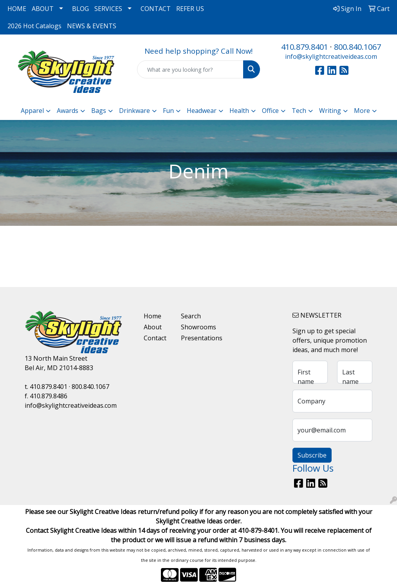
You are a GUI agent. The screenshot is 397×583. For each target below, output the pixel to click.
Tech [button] (299, 110)
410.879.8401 (304, 47)
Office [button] (270, 110)
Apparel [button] (32, 110)
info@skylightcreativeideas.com (331, 56)
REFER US (190, 8)
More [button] (362, 110)
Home (152, 316)
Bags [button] (98, 110)
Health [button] (239, 110)
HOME (16, 8)
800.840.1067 (357, 47)
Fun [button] (168, 110)
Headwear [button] (202, 110)
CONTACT (156, 8)
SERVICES (108, 8)
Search (191, 316)
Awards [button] (67, 110)
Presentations (195, 338)
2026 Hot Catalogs (34, 26)
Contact (155, 338)
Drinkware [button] (134, 110)
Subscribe (312, 455)
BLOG (80, 8)
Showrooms (195, 327)
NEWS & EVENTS (91, 26)
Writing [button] (330, 110)
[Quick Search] (190, 69)
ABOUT (43, 8)
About (153, 327)
